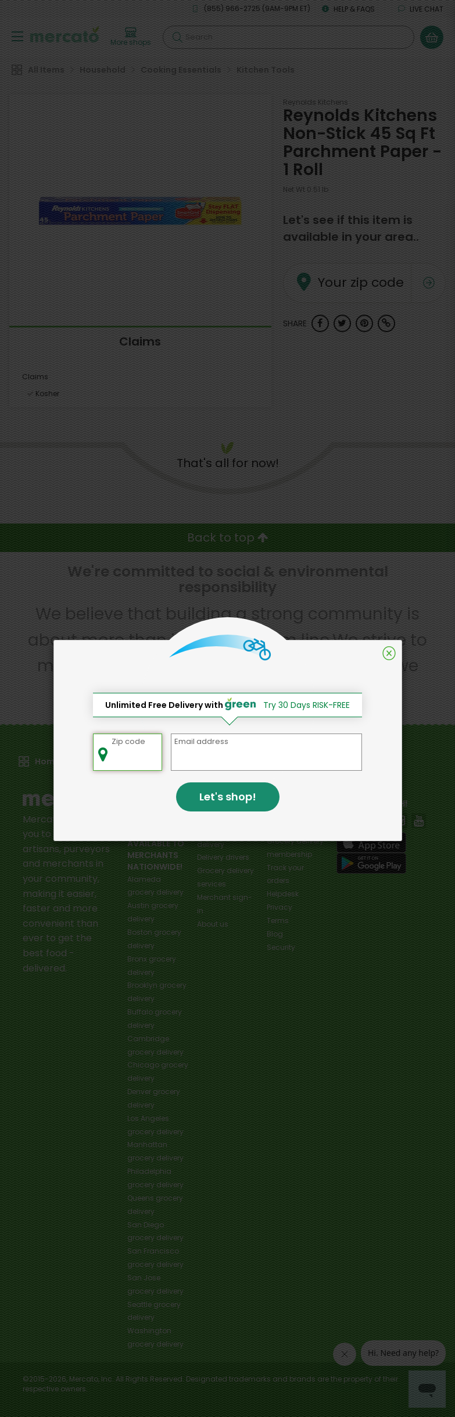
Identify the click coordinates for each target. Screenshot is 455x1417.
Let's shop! (227, 796)
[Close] (389, 653)
